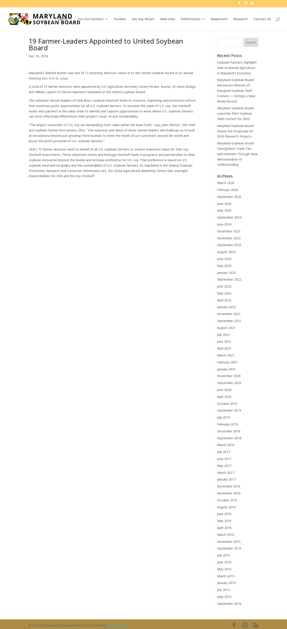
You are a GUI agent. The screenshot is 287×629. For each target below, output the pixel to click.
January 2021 (226, 369)
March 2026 (225, 183)
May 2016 (224, 521)
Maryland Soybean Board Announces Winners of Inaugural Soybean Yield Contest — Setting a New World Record (236, 90)
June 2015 (224, 562)
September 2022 (229, 279)
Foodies (120, 19)
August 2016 (226, 507)
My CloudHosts (119, 625)
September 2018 (229, 438)
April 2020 (224, 397)
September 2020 (229, 383)
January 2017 (226, 479)
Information (190, 19)
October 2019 (227, 403)
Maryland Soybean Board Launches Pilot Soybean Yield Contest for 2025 (235, 113)
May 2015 (224, 569)
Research (240, 19)
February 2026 (227, 190)
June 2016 (224, 514)
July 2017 (223, 452)
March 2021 (225, 355)
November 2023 (229, 238)
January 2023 (226, 272)
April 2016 (224, 528)
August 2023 (226, 252)
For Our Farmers (91, 19)
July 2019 (223, 417)
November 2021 (229, 314)
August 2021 (226, 328)
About (63, 19)
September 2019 (229, 410)
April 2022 (224, 300)
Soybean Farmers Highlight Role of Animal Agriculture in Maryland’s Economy (237, 67)
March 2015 (225, 576)
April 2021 (224, 348)
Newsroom (219, 19)
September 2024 (229, 217)
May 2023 (224, 266)
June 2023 (224, 259)
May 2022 (224, 293)
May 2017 (224, 466)
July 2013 (223, 590)
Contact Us (262, 19)
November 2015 (229, 541)
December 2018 (228, 431)
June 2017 (224, 459)
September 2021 (229, 321)
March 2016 (225, 534)
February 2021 (227, 362)
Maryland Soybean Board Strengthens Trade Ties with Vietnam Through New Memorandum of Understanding (237, 154)
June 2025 (224, 204)
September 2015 (229, 548)
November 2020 (229, 376)
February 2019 (227, 424)
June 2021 (224, 341)
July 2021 (223, 335)
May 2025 (224, 210)
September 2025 (229, 197)
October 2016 (227, 500)
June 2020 (224, 390)
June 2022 (224, 286)
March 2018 (225, 445)
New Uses (167, 19)
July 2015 (223, 555)
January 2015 (226, 583)
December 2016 (228, 486)
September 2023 (229, 245)
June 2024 (224, 224)
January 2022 (226, 307)
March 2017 (225, 472)
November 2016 (229, 493)
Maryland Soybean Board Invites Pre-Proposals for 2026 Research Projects (235, 131)
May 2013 (224, 597)
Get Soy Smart (143, 19)
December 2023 (228, 231)
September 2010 (229, 603)
